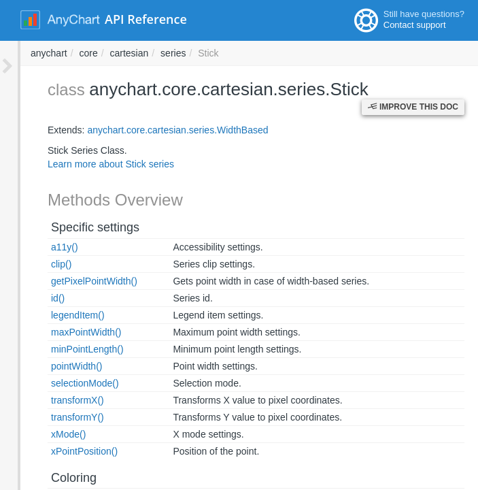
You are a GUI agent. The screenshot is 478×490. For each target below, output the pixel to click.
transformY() (57, 417)
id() (37, 298)
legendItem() (57, 315)
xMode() (48, 434)
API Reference (146, 19)
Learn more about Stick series (90, 164)
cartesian (313, 53)
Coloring (53, 478)
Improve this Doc (413, 87)
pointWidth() (56, 366)
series (356, 53)
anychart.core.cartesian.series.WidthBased (157, 130)
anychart (232, 53)
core (271, 53)
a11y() (44, 247)
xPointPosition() (64, 451)
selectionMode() (65, 383)
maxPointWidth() (66, 332)
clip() (41, 264)
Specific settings (75, 227)
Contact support (414, 25)
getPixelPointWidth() (74, 281)
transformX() (57, 400)
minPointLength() (67, 349)
